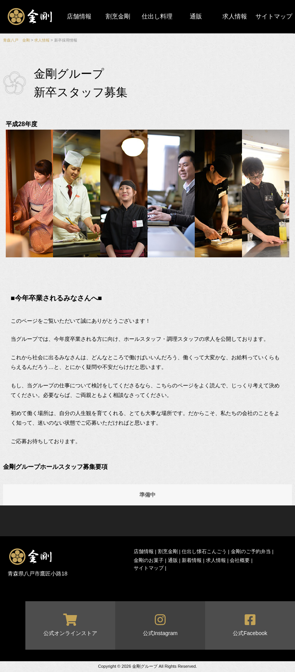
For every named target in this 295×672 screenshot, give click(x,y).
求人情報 (234, 16)
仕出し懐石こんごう (204, 551)
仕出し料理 (157, 16)
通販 (196, 16)
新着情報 (192, 560)
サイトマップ (273, 16)
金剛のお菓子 (149, 560)
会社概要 (240, 560)
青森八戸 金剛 (16, 40)
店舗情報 (79, 16)
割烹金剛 (118, 16)
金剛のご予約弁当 (251, 551)
